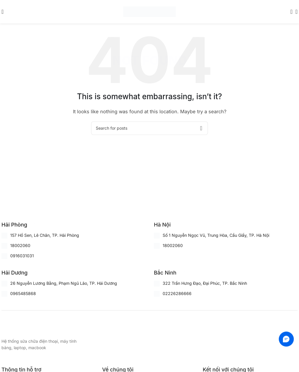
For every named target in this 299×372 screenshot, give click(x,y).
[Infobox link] (19, 224)
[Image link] (30, 327)
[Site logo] (149, 11)
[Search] (290, 12)
